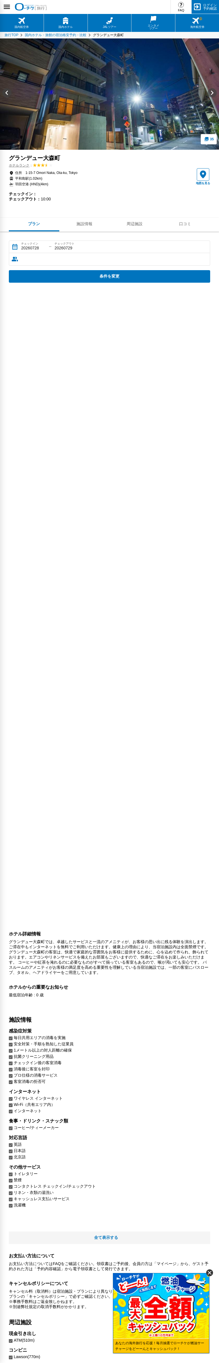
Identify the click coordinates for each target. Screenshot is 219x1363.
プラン (34, 223)
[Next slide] (212, 94)
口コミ (185, 223)
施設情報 (84, 223)
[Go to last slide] (7, 94)
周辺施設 (135, 223)
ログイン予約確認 (210, 7)
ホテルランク (19, 165)
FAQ (181, 10)
